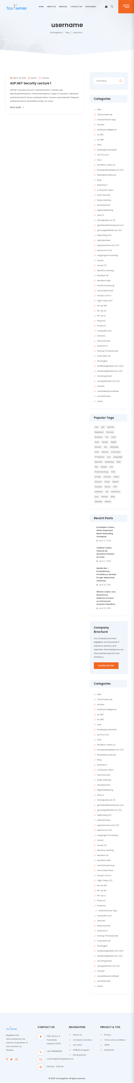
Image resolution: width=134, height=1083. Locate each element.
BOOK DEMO (90, 6)
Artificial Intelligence (107, 129)
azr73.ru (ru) (103, 154)
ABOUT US (51, 6)
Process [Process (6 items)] (107, 477)
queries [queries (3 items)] (98, 482)
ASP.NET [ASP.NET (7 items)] (110, 427)
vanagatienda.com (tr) (108, 381)
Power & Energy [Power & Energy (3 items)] (101, 472)
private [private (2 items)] (98, 477)
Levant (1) (102, 265)
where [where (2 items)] (108, 501)
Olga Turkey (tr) (104, 300)
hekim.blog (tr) (104, 235)
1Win (99, 109)
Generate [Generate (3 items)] (114, 447)
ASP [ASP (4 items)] (102, 427)
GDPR (107, 1045)
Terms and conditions (114, 1040)
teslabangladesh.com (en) (110, 366)
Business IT (102, 185)
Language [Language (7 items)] (117, 457)
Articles (45, 78)
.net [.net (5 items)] (96, 427)
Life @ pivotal (79, 1055)
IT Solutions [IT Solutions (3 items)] (99, 457)
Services (63, 6)
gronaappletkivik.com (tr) (109, 230)
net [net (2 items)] (96, 467)
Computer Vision (105, 190)
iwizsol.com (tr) (104, 250)
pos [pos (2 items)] (111, 467)
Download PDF (106, 665)
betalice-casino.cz (106, 164)
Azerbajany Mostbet (107, 149)
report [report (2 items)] (115, 482)
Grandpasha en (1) (106, 220)
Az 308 (100, 139)
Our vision (77, 1045)
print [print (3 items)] (113, 472)
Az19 (99, 144)
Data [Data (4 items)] (97, 442)
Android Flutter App (106, 119)
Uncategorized (104, 376)
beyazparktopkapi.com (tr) (110, 169)
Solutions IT (102, 345)
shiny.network (103, 340)
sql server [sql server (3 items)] (115, 491)
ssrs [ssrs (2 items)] (96, 496)
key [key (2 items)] (108, 457)
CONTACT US (76, 6)
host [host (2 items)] (97, 452)
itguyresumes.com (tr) (108, 245)
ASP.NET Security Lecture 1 (30, 83)
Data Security (103, 195)
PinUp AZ (101, 320)
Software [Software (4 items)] (99, 491)
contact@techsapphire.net (60, 1059)
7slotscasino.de (104, 114)
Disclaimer (109, 1050)
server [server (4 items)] (107, 486)
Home (41, 6)
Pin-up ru (101, 315)
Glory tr (100, 215)
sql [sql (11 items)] (107, 491)
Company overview (82, 1040)
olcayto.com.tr (104, 295)
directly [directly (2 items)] (98, 447)
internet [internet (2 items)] (105, 452)
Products (101, 325)
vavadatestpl (103, 396)
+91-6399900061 (54, 1051)
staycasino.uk (103, 355)
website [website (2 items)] (98, 501)
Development (103, 205)
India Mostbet (104, 240)
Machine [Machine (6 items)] (98, 462)
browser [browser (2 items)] (110, 432)
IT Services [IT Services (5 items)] (115, 452)
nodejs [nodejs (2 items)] (104, 467)
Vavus (100, 401)
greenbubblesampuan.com (110, 225)
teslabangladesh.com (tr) (109, 371)
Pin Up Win (102, 305)
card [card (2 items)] (113, 437)
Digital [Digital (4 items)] (113, 442)
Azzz (99, 159)
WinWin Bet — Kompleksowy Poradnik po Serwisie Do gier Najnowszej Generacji (106, 574)
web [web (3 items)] (113, 496)
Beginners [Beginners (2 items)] (99, 432)
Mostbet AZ (102, 275)
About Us (77, 1035)
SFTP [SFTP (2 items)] (115, 486)
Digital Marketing (105, 210)
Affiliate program (81, 1050)
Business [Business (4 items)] (98, 437)
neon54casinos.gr (106, 285)
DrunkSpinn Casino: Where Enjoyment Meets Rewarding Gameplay (105, 532)
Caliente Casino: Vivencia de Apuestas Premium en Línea (105, 552)
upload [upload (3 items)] (104, 496)
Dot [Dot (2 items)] (105, 447)
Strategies (102, 361)
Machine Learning (105, 270)
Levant (100, 260)
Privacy (107, 1035)
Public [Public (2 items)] (116, 477)
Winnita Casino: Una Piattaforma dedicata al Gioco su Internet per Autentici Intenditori (105, 597)
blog (99, 180)
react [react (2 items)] (107, 482)
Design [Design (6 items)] (105, 442)
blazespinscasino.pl (106, 174)
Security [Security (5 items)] (98, 486)
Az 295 (100, 134)
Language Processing (107, 255)
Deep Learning (104, 200)
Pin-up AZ (101, 310)
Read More (15, 107)
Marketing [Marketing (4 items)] (109, 462)
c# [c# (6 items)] (106, 437)
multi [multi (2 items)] (119, 462)
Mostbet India (104, 280)
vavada (100, 386)
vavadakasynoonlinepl (108, 391)
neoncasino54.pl (105, 290)
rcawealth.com (104, 330)
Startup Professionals (107, 351)
